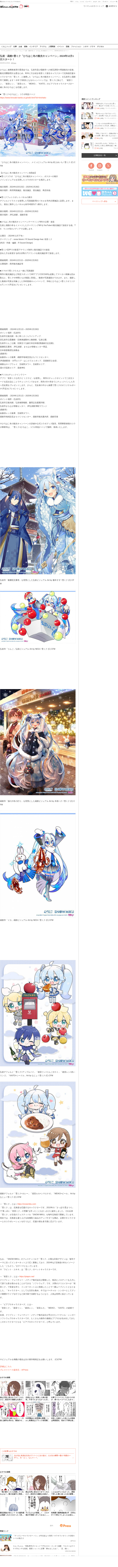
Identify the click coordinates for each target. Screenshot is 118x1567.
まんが (95, 1)
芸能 (67, 46)
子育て (72, 1)
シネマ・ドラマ (89, 46)
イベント (60, 46)
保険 (25, 46)
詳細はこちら (6, 1366)
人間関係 (51, 46)
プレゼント (105, 1)
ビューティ (89, 1)
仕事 (15, 46)
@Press (13, 63)
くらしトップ (6, 46)
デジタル (100, 46)
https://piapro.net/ (26, 1276)
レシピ (82, 1)
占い (99, 1)
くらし (77, 1)
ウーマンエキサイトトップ (94, 6)
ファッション (76, 46)
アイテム (43, 46)
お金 (20, 46)
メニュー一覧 (113, 1)
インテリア (33, 46)
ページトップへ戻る (99, 201)
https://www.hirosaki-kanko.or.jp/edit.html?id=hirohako (23, 98)
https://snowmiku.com (26, 1204)
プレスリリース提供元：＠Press (14, 1370)
